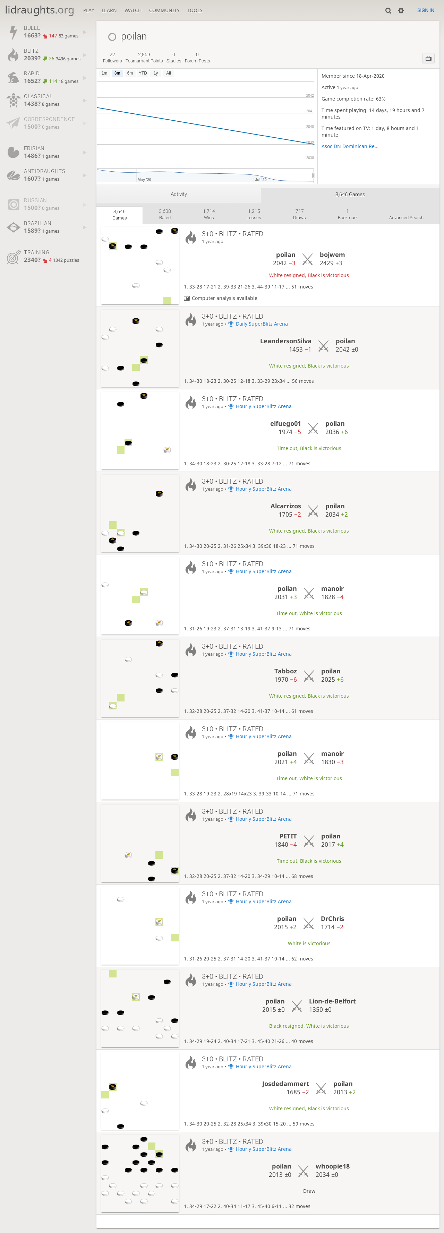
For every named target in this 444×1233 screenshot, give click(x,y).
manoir (332, 588)
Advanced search (406, 217)
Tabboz (285, 671)
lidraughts (39, 9)
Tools (195, 10)
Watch (133, 10)
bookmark (348, 214)
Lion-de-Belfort (332, 1001)
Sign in (425, 10)
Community (164, 10)
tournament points (144, 57)
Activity (179, 194)
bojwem (332, 254)
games (119, 215)
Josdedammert (285, 1083)
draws (299, 214)
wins (209, 214)
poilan (286, 254)
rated (165, 214)
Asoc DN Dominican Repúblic (350, 146)
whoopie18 (333, 1166)
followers (112, 57)
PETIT (288, 836)
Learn (109, 10)
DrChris (332, 918)
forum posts (197, 57)
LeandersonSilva (285, 341)
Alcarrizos (286, 506)
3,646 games (350, 194)
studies (173, 57)
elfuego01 (285, 423)
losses (254, 214)
